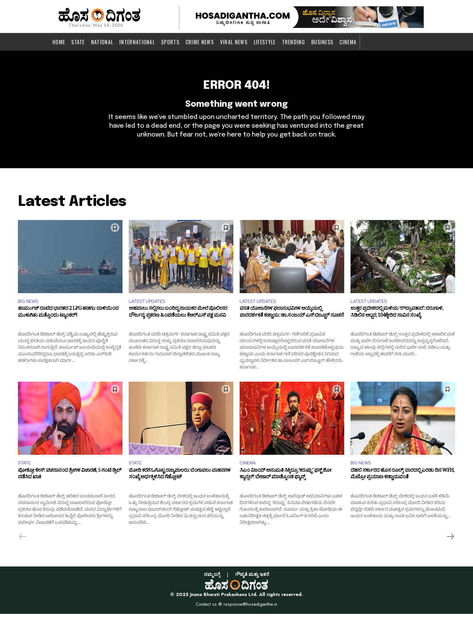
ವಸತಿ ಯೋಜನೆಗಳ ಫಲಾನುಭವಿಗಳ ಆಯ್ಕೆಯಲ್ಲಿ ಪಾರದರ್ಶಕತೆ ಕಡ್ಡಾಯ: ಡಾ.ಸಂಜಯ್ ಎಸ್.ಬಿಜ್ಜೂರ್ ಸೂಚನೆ (292, 326)
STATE (25, 476)
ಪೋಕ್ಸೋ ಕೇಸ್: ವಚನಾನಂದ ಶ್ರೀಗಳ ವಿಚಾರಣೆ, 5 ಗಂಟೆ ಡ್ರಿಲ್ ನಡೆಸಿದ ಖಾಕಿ (69, 489)
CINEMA (249, 476)
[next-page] (450, 550)
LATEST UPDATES (149, 313)
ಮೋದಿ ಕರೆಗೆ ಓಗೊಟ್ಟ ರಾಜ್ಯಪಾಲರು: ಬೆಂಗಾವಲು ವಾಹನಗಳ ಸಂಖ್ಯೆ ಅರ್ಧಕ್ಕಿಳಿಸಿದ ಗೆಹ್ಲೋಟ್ (179, 489)
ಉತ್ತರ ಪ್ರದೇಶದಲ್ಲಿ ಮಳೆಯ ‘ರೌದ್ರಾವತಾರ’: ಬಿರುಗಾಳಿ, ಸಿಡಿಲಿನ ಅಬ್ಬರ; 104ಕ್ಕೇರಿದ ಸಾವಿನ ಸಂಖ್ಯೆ (397, 326)
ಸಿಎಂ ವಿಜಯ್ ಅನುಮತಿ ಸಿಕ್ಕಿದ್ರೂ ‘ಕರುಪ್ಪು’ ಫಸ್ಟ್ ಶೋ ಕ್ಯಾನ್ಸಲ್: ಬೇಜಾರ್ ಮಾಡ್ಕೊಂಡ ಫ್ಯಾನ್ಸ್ (285, 489)
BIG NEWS (29, 313)
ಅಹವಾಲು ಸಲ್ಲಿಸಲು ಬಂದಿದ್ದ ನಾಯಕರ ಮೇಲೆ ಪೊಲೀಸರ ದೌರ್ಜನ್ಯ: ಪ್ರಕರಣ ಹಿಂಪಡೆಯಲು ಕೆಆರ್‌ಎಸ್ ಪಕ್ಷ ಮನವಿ (178, 326)
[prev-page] (23, 550)
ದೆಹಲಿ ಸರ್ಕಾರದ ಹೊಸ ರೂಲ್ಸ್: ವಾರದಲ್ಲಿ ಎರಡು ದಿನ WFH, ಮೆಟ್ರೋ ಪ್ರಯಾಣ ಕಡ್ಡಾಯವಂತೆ (402, 489)
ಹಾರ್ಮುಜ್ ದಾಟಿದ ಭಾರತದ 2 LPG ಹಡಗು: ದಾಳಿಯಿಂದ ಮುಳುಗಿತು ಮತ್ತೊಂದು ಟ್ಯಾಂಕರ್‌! (68, 326)
